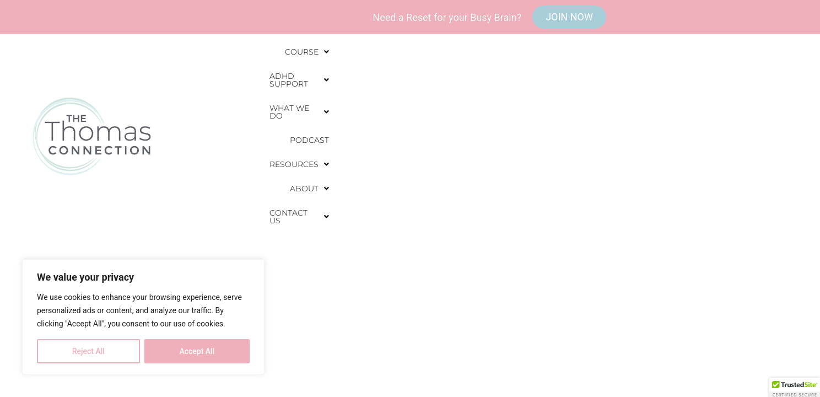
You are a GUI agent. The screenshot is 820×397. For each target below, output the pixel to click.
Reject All (88, 351)
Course (320, 82)
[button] (319, 81)
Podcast (552, 82)
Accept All (196, 351)
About (684, 82)
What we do (483, 82)
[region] (143, 317)
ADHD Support (396, 82)
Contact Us (751, 82)
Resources (618, 82)
